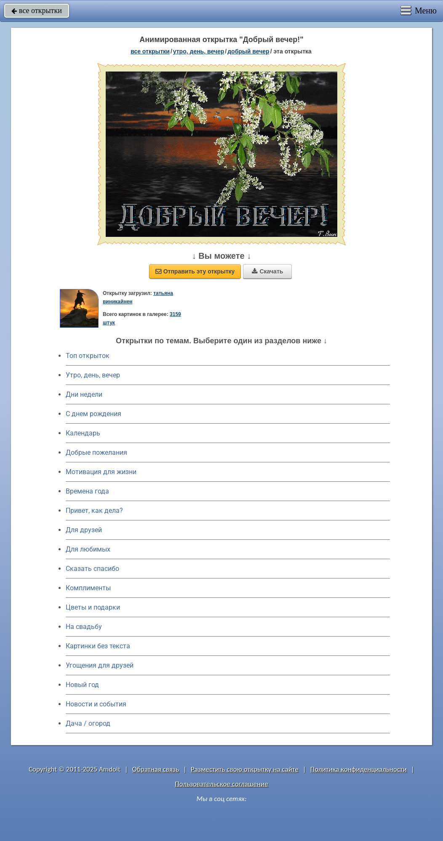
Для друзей (84, 530)
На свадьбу (84, 627)
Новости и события (96, 704)
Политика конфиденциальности (358, 769)
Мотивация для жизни (101, 472)
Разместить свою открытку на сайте (245, 769)
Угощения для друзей (99, 665)
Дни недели (84, 394)
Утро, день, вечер (93, 375)
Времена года (87, 491)
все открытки (36, 10)
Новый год (82, 685)
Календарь (83, 433)
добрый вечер (248, 51)
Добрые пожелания (96, 452)
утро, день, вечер (198, 51)
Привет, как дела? (94, 511)
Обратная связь (155, 769)
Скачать (267, 271)
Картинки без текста (98, 646)
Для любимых (88, 549)
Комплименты (88, 588)
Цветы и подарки (93, 607)
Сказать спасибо (92, 569)
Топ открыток (87, 356)
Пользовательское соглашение (221, 784)
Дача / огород (88, 723)
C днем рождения (93, 414)
